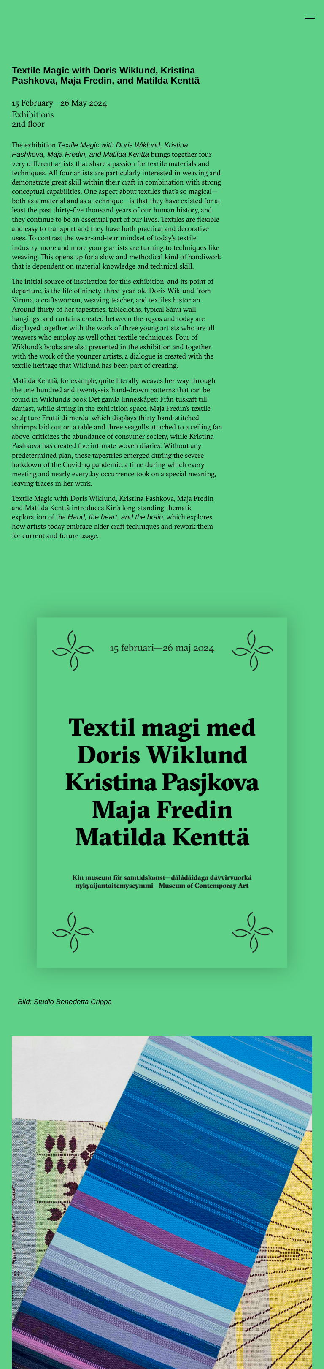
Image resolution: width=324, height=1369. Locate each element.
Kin (24, 24)
